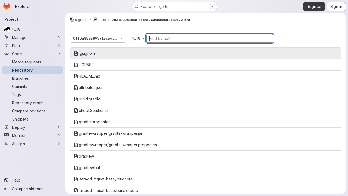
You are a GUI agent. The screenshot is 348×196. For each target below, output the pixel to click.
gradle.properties (92, 122)
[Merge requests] (32, 62)
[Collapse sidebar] (32, 189)
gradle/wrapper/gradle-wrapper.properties (115, 144)
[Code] (32, 53)
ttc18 (136, 38)
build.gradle (87, 99)
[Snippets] (32, 119)
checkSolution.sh (92, 110)
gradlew (84, 156)
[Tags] (32, 94)
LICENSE (84, 64)
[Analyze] (32, 143)
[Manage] (32, 37)
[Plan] (32, 45)
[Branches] (32, 78)
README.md (87, 76)
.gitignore (85, 53)
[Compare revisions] (32, 111)
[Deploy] (32, 127)
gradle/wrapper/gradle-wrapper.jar (108, 133)
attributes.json (89, 87)
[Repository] (32, 70)
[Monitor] (32, 135)
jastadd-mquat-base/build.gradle (106, 190)
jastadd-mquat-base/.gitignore (103, 179)
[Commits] (32, 86)
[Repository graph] (32, 102)
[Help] (32, 180)
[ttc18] (32, 29)
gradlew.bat (87, 167)
